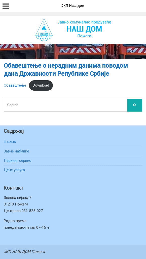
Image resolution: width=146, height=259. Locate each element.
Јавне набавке (16, 151)
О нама (10, 142)
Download (41, 85)
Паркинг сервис (17, 160)
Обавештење (15, 85)
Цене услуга (14, 170)
